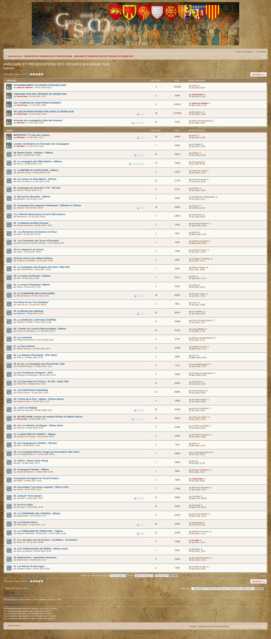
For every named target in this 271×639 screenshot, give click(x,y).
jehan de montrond (25, 410)
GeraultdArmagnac (25, 366)
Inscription (248, 52)
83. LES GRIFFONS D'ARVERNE (30, 390)
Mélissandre (22, 525)
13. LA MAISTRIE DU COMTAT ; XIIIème (34, 434)
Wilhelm (195, 153)
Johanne (20, 208)
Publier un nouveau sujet (258, 74)
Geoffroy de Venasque (26, 437)
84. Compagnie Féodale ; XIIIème (31, 469)
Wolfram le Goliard (200, 241)
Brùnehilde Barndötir (200, 558)
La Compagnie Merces (26, 454)
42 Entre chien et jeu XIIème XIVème (33, 258)
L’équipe (192, 626)
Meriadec (21, 123)
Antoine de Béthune (25, 472)
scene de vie (22, 305)
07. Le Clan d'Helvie (24, 346)
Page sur (20, 74)
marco (195, 303)
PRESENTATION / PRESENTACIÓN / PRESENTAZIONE (48, 56)
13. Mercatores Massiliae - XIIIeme (31, 196)
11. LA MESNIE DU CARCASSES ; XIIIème (35, 170)
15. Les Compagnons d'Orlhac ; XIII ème (35, 443)
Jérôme (20, 190)
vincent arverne (23, 393)
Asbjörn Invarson (24, 349)
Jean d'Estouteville (24, 269)
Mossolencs (197, 112)
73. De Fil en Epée (23, 504)
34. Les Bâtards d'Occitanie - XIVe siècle (35, 355)
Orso (194, 355)
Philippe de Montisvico (26, 340)
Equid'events (22, 560)
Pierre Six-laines (24, 181)
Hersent (20, 428)
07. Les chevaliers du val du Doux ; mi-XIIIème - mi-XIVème (45, 540)
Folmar (20, 164)
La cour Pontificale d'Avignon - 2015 (33, 372)
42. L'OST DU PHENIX (25, 408)
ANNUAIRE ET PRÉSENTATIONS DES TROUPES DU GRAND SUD (103, 56)
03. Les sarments (22, 337)
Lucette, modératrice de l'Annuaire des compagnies (41, 144)
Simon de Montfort (200, 514)
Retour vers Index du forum (17, 588)
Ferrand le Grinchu (25, 225)
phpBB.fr (153, 633)
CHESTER (21, 384)
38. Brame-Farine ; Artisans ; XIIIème (33, 152)
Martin (19, 234)
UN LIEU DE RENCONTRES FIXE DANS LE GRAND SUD (43, 111)
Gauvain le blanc (199, 250)
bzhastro (21, 313)
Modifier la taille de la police (263, 56)
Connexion (261, 52)
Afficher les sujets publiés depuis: (103, 575)
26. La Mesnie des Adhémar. (28, 311)
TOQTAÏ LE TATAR (25, 322)
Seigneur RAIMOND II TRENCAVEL (32, 533)
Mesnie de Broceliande (202, 121)
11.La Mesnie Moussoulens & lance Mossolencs (39, 214)
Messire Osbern (199, 267)
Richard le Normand (200, 435)
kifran (194, 135)
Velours (20, 357)
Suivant (262, 576)
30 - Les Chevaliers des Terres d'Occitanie (36, 240)
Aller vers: (185, 588)
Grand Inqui (22, 96)
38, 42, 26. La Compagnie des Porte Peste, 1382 (39, 364)
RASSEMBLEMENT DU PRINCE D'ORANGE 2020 (39, 85)
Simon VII (21, 542)
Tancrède (21, 498)
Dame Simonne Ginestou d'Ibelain (31, 243)
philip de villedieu (25, 87)
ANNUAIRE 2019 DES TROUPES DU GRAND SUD (40, 94)
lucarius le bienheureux (26, 331)
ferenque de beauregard (27, 375)
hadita (19, 481)
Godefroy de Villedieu (26, 261)
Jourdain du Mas (24, 569)
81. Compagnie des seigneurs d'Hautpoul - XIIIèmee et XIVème (47, 205)
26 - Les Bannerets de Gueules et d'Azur (35, 232)
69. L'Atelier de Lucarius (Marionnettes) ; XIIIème (39, 328)
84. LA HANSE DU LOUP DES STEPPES (34, 320)
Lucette (18, 68)
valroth (19, 489)
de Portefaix (197, 311)
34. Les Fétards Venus (25, 522)
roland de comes (24, 173)
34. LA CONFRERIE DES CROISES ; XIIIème (36, 513)
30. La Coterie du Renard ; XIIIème (31, 276)
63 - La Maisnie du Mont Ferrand (30, 223)
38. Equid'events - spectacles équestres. (35, 557)
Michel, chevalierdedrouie (203, 338)
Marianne (21, 199)
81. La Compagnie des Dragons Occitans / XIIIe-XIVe (41, 267)
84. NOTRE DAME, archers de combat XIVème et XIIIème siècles (47, 416)
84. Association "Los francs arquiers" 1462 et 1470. (41, 487)
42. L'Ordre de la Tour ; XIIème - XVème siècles (38, 399)
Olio (18, 278)
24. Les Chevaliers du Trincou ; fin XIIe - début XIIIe (41, 381)
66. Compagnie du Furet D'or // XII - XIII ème (36, 188)
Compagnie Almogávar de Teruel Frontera (36, 478)
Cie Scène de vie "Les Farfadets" (31, 302)
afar (18, 463)
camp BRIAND (198, 329)
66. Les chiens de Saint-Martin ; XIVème (34, 179)
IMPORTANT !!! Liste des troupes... (32, 135)
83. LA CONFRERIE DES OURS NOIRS (34, 293)
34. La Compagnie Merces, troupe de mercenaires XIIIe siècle (46, 452)
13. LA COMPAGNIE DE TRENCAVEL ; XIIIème (38, 531)
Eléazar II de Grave (200, 531)
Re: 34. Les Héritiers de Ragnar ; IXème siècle (38, 425)
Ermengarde (197, 162)
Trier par (140, 575)
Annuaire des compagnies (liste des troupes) (37, 120)
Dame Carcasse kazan (201, 320)
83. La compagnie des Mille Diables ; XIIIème (37, 161)
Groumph (21, 507)
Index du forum (15, 56)
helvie (194, 86)
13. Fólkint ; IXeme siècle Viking (30, 460)
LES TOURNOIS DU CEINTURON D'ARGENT (37, 102)
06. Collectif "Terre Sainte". (28, 496)
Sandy (19, 287)
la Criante (196, 144)
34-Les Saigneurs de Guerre (28, 249)
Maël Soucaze (137, 633)
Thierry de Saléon (199, 417)
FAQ (238, 52)
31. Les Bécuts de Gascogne (28, 566)
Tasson (195, 206)
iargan (19, 252)
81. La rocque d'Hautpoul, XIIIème (31, 284)
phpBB (124, 631)
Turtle (19, 155)
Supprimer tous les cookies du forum (213, 626)
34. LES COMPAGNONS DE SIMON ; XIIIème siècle (40, 548)
